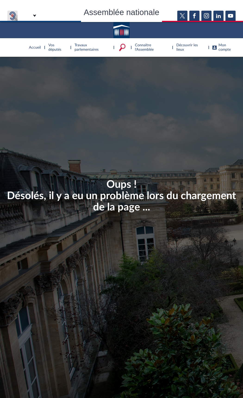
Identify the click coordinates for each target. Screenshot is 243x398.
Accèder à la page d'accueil (121, 28)
